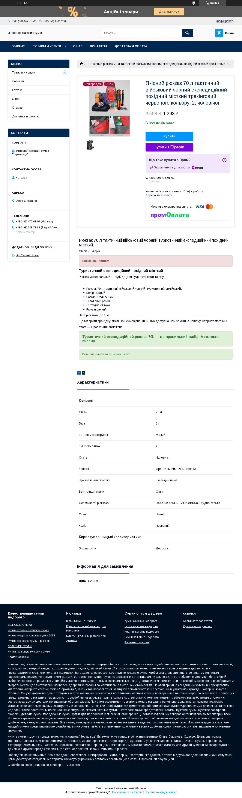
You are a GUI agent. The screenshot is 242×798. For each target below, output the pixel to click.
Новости (18, 81)
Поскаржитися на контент (127, 792)
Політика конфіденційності (161, 792)
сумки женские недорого (141, 620)
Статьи (17, 90)
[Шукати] (187, 33)
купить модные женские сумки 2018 (31, 635)
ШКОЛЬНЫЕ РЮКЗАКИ (81, 620)
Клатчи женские (18, 656)
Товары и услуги (47, 46)
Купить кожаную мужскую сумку (29, 651)
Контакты (98, 46)
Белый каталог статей (198, 620)
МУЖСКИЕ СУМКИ (20, 646)
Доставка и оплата (131, 46)
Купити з (169, 147)
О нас (78, 46)
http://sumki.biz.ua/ (27, 255)
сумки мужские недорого (141, 626)
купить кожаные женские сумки (28, 630)
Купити (170, 136)
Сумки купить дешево (197, 626)
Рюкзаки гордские (137, 642)
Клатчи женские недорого (142, 631)
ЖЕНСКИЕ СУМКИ (20, 624)
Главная (18, 46)
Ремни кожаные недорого (142, 637)
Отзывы (17, 107)
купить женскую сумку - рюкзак (29, 640)
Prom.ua (141, 788)
